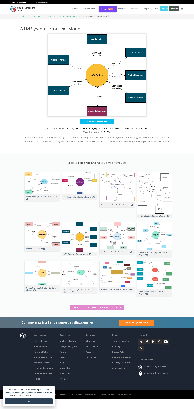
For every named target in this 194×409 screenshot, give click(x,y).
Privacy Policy (118, 352)
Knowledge (65, 368)
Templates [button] (147, 8)
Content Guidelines (121, 357)
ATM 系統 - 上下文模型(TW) (137, 128)
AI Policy (116, 346)
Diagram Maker (40, 352)
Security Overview (121, 362)
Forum (63, 352)
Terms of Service (120, 341)
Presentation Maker (43, 368)
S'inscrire (164, 8)
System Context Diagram (69, 16)
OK (29, 401)
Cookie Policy (25, 396)
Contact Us (91, 357)
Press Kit (90, 352)
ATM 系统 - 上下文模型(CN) (111, 128)
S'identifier (174, 8)
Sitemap (64, 379)
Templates (50, 16)
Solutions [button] (135, 8)
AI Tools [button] (107, 9)
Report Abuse (118, 368)
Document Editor (41, 362)
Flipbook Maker (40, 346)
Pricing (36, 379)
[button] (89, 8)
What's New (92, 346)
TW (108, 132)
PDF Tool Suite (40, 341)
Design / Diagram (68, 346)
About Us (90, 341)
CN (105, 132)
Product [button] (76, 8)
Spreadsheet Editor (42, 373)
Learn (62, 357)
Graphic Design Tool (43, 357)
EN (102, 132)
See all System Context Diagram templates (97, 307)
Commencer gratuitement (136, 322)
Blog (62, 362)
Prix (156, 8)
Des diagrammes (34, 16)
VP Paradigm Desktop (42, 2)
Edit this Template (97, 121)
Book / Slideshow (68, 341)
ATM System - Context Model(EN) (82, 128)
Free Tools (65, 373)
